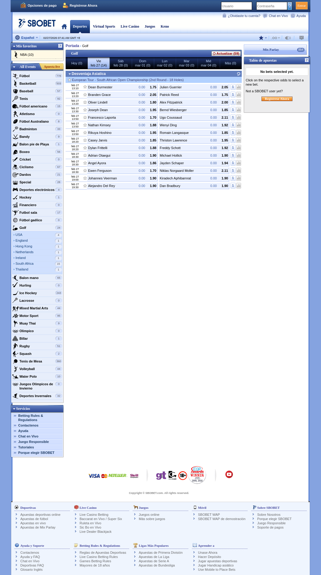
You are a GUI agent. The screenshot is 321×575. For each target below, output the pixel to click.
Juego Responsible (33, 442)
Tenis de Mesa (37, 361)
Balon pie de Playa (37, 144)
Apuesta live (52, 66)
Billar (37, 338)
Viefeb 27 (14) (98, 63)
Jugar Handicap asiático (216, 565)
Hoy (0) (76, 63)
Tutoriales (26, 447)
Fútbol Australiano (37, 121)
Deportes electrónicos (37, 189)
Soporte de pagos (270, 527)
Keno (165, 26)
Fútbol (37, 76)
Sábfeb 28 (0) (121, 63)
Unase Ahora (207, 552)
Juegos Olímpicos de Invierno (37, 385)
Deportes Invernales (37, 396)
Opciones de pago (42, 5)
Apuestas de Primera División (161, 552)
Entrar (302, 5)
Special (37, 182)
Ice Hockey (37, 293)
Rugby (37, 346)
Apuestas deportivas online (40, 514)
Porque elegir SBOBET (36, 452)
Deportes (80, 26)
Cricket (37, 159)
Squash (37, 353)
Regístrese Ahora (83, 5)
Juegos (150, 26)
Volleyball (37, 369)
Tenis (37, 98)
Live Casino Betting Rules (99, 557)
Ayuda (301, 16)
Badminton (37, 129)
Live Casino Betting (94, 514)
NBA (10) (27, 54)
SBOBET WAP (209, 514)
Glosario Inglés (31, 569)
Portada (64, 26)
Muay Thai (37, 323)
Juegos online (149, 514)
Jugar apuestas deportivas (217, 561)
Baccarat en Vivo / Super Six (101, 519)
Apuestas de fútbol (34, 519)
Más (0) (230, 63)
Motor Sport (37, 315)
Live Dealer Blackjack (95, 531)
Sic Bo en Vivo (90, 527)
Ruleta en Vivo (90, 523)
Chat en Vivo (278, 16)
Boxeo (37, 151)
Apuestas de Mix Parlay (38, 527)
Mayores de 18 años (95, 565)
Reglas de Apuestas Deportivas (103, 552)
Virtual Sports (104, 26)
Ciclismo (37, 167)
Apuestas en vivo (33, 523)
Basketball (37, 83)
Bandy (37, 136)
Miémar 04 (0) (209, 63)
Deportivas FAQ (32, 565)
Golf (37, 227)
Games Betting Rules (95, 561)
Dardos (37, 174)
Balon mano (37, 277)
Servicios (23, 409)
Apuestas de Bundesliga (157, 565)
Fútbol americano (37, 106)
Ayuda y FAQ (30, 557)
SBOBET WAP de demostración (221, 519)
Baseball (37, 91)
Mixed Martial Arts (37, 308)
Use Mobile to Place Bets (216, 569)
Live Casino (130, 26)
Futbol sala (37, 212)
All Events (27, 67)
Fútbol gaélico (37, 220)
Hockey (37, 197)
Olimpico (37, 331)
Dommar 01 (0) (142, 63)
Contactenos (28, 425)
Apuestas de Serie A (154, 561)
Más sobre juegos (152, 519)
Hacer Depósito (209, 557)
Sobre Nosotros (268, 514)
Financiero (37, 205)
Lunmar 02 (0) (164, 63)
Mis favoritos (26, 46)
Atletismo (37, 114)
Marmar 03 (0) (186, 63)
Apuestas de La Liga (154, 557)
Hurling (37, 285)
